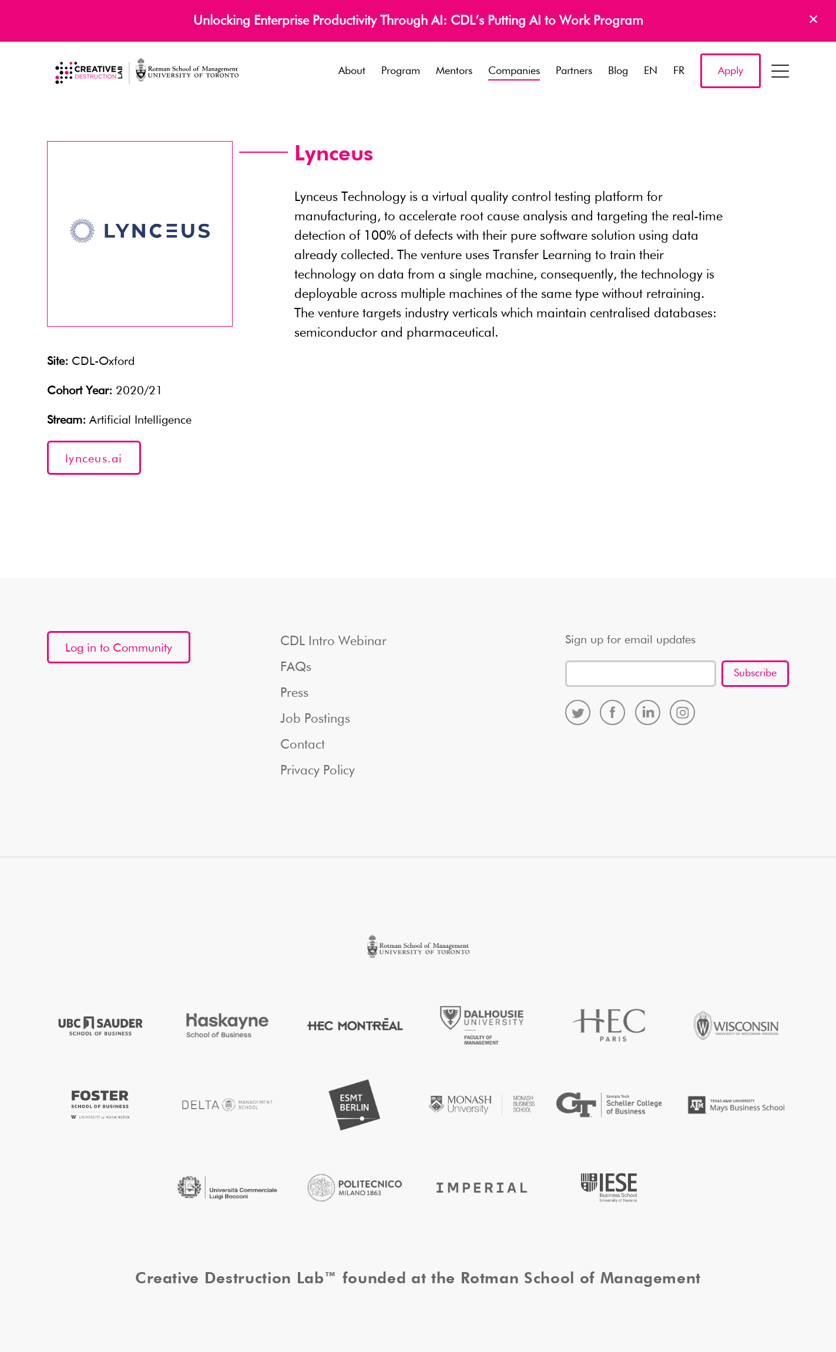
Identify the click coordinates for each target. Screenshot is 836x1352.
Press (294, 693)
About (351, 71)
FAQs (295, 667)
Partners (574, 71)
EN (650, 71)
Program (400, 71)
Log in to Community (118, 648)
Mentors (454, 71)
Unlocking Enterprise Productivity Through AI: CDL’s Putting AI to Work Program (418, 21)
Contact (302, 745)
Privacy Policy (317, 770)
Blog (618, 71)
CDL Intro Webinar (333, 641)
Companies (514, 71)
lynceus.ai (94, 459)
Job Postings (315, 719)
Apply (730, 71)
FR (678, 71)
